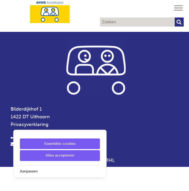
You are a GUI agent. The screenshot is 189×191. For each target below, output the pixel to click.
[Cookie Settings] (6, 183)
